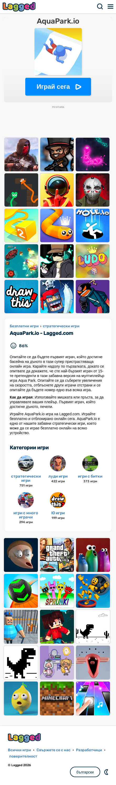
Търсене (100, 6)
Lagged (20, 6)
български (85, 772)
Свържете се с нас (53, 750)
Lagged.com (25, 737)
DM (107, 772)
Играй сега (53, 86)
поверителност (23, 756)
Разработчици (89, 750)
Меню (110, 6)
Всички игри (19, 750)
